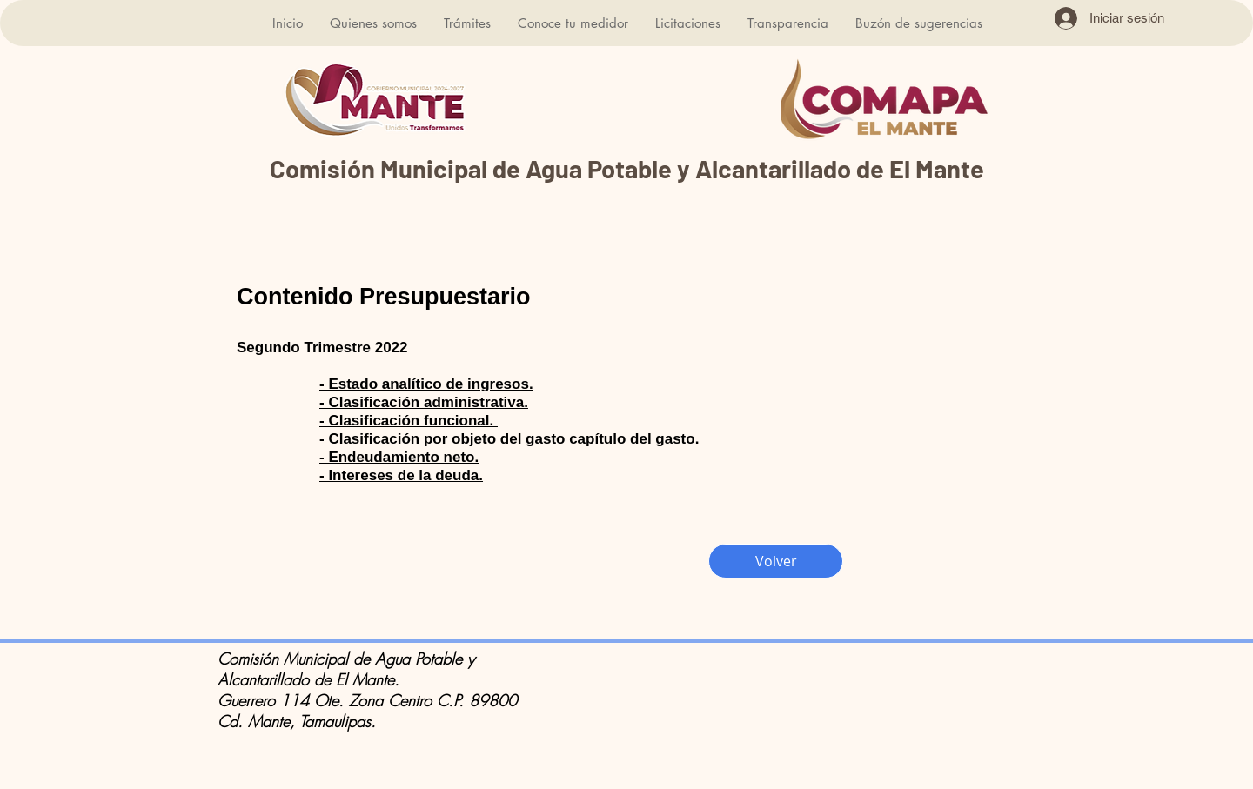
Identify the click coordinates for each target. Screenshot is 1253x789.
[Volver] (775, 561)
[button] (373, 23)
